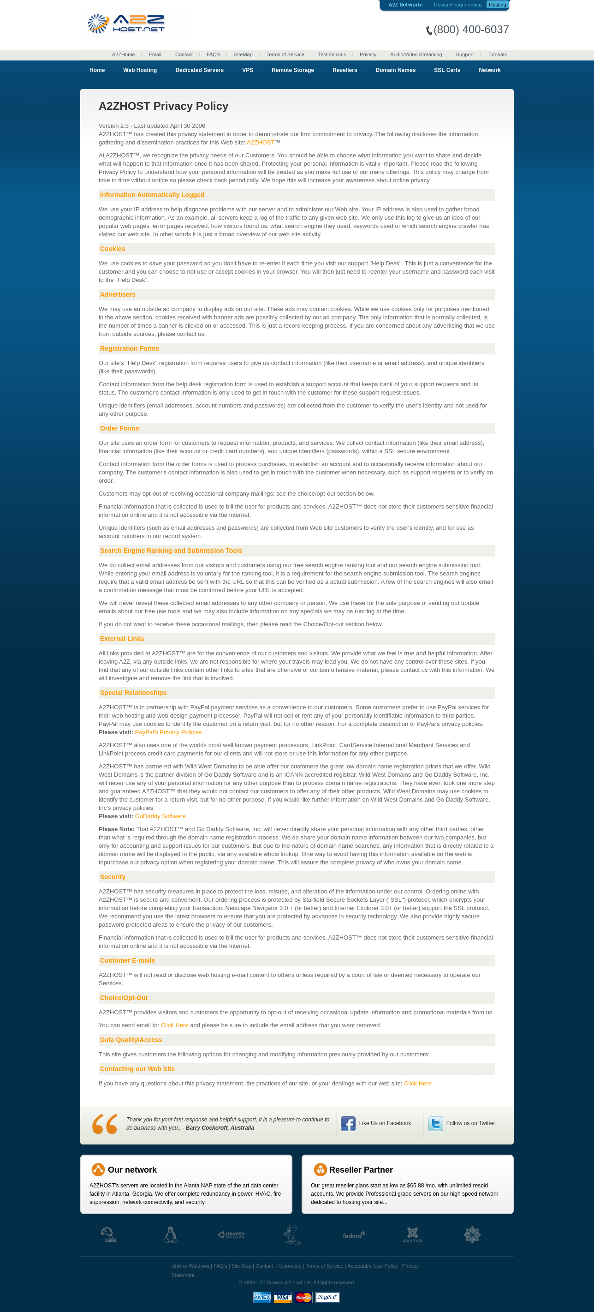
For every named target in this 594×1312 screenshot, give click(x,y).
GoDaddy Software (160, 816)
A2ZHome (123, 54)
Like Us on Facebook (384, 1123)
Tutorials (497, 54)
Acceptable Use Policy (372, 1266)
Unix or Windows (191, 1266)
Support (465, 54)
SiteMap (243, 54)
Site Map (241, 1266)
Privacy (368, 54)
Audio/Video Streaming (416, 54)
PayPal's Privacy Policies (168, 732)
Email (154, 54)
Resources (289, 1266)
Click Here (175, 1025)
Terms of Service (285, 54)
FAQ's (213, 54)
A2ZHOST (260, 142)
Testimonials (332, 54)
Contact (184, 54)
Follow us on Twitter (470, 1123)
